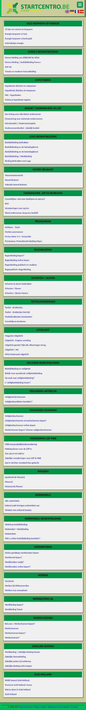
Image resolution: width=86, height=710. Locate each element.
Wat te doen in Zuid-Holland (17, 689)
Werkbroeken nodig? (14, 562)
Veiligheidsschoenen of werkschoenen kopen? (25, 420)
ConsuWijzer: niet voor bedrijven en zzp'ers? (25, 199)
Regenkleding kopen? (14, 255)
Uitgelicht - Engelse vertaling (18, 340)
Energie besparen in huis (16, 34)
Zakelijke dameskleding (15, 656)
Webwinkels (10, 533)
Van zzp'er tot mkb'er (14, 453)
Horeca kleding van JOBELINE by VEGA (22, 57)
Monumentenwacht (14, 175)
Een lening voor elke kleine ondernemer (23, 114)
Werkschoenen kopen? (15, 633)
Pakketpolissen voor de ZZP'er (18, 449)
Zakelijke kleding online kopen (18, 666)
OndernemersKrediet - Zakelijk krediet (22, 128)
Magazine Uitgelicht (14, 335)
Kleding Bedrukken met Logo (18, 161)
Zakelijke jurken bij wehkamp (18, 661)
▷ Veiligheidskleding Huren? (17, 382)
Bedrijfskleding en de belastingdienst (21, 147)
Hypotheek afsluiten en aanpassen (20, 86)
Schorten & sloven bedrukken (18, 283)
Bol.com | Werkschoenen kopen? (20, 623)
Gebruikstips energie (14, 43)
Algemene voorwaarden (59, 707)
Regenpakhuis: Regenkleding (18, 269)
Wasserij (9, 481)
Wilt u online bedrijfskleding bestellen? (22, 538)
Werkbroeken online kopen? (17, 566)
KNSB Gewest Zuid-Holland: (17, 680)
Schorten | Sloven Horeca (16, 293)
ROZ (7, 203)
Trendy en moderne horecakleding (20, 71)
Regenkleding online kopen (17, 260)
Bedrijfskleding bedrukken (16, 142)
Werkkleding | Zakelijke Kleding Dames (22, 652)
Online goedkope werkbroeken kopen (22, 552)
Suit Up (8, 66)
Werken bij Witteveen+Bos (17, 585)
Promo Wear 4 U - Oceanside (18, 236)
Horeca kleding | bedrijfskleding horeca (22, 62)
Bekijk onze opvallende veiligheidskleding (23, 373)
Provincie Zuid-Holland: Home (18, 685)
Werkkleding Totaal (13, 609)
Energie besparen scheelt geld (18, 38)
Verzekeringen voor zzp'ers (17, 208)
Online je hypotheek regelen (17, 99)
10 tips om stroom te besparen (19, 29)
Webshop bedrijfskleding (16, 524)
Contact (74, 707)
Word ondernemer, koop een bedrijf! (21, 213)
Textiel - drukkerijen (14, 307)
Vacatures (9, 581)
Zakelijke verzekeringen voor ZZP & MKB (23, 458)
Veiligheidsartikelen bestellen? (18, 401)
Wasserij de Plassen (14, 486)
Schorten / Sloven (13, 288)
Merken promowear (14, 232)
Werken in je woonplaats (16, 590)
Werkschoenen (12, 628)
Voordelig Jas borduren (15, 321)
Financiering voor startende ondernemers (23, 118)
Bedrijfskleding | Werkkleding (18, 156)
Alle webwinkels (12, 501)
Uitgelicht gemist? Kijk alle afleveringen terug (25, 345)
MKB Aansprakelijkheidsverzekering (21, 444)
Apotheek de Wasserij (15, 477)
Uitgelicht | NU (12, 349)
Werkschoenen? (12, 637)
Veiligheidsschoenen (14, 416)
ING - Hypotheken (13, 95)
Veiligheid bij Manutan (15, 397)
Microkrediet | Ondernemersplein (20, 123)
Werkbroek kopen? (13, 557)
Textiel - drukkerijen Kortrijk (17, 312)
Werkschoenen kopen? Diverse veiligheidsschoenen (28, 430)
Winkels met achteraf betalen (18, 510)
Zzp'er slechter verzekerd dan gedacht (22, 462)
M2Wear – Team (12, 227)
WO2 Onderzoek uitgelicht (17, 354)
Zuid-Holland (11, 694)
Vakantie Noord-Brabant (16, 184)
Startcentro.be (25, 707)
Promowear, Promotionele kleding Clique (23, 241)
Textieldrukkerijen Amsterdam (18, 316)
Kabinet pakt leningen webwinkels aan (22, 505)
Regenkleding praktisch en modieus (21, 264)
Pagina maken (40, 707)
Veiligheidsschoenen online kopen (20, 425)
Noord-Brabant (12, 180)
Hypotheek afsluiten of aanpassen (20, 90)
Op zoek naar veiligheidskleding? (19, 378)
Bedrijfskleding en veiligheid (17, 368)
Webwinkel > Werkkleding (16, 529)
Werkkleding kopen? (14, 604)
